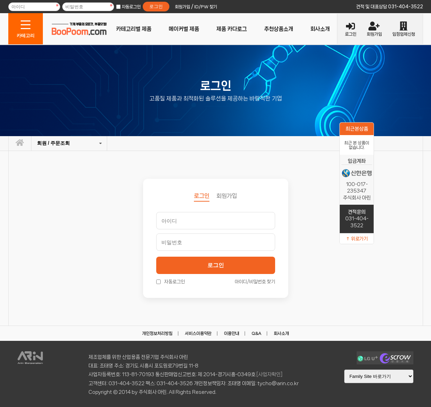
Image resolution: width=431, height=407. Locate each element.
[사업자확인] (269, 374)
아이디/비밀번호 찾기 (255, 281)
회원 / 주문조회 (53, 143)
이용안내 (231, 333)
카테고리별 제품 (133, 29)
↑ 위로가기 (357, 238)
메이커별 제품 (184, 29)
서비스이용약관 (198, 333)
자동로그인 (131, 7)
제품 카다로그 (231, 29)
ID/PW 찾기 (205, 7)
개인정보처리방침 (157, 333)
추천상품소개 (278, 29)
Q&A (256, 333)
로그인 (215, 265)
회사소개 (320, 29)
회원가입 (226, 196)
